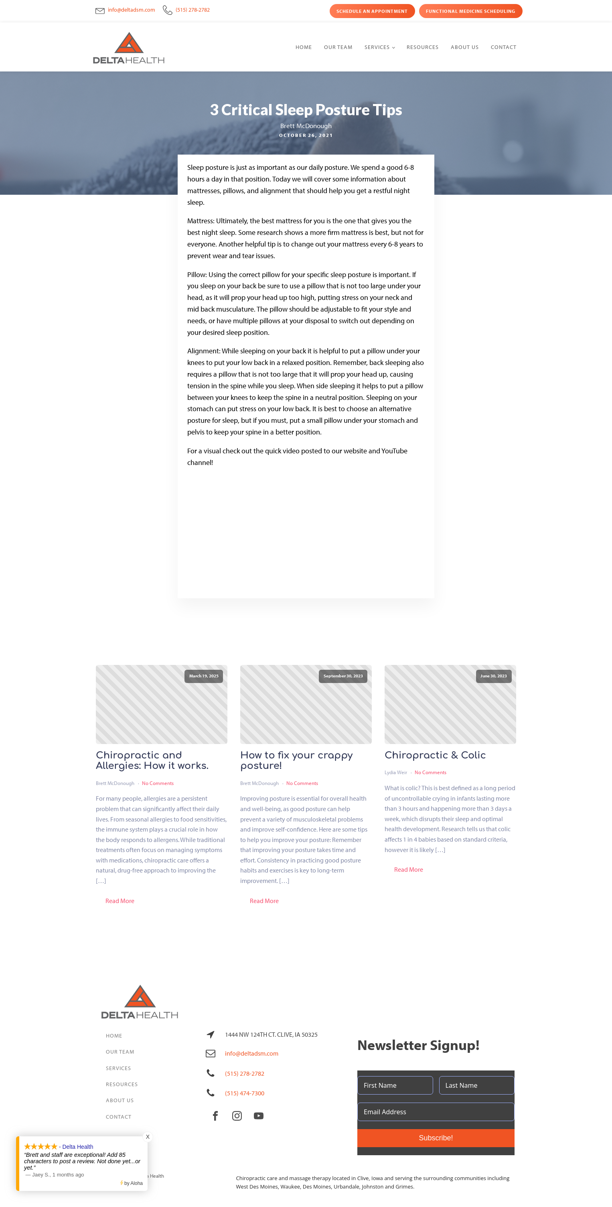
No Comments (158, 783)
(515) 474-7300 (244, 1093)
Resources (423, 47)
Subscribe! (436, 1138)
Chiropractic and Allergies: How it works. (152, 760)
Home (304, 47)
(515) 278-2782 (193, 9)
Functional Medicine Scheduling (470, 11)
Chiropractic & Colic (435, 755)
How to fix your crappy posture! (296, 760)
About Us (465, 47)
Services (377, 47)
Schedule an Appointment (372, 11)
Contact (504, 47)
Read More (119, 901)
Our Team (338, 47)
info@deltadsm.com (131, 9)
